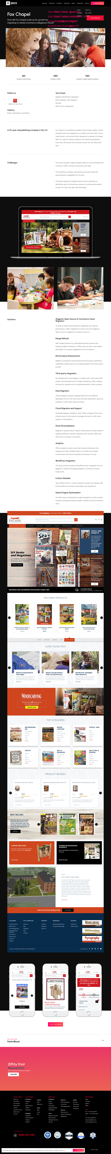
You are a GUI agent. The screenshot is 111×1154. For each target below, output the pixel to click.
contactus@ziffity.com (91, 1122)
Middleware (64, 1116)
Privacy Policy (94, 1149)
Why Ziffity (16, 1101)
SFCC (26, 1103)
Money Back (16, 1105)
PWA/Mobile (52, 1110)
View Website (95, 18)
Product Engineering (66, 1114)
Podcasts (87, 1101)
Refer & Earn (16, 1112)
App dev (63, 1110)
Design (50, 1101)
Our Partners (16, 1103)
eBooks (87, 1103)
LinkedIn (15, 1135)
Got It (78, 1150)
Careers (15, 1107)
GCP (38, 1114)
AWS (38, 1110)
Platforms (51, 3)
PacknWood (13, 1041)
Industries (66, 3)
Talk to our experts (55, 1024)
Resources (80, 3)
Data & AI (63, 1100)
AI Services (63, 1104)
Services (44, 3)
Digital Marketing (53, 1108)
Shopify (27, 1108)
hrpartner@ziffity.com (90, 1120)
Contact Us (97, 3)
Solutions (59, 3)
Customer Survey (17, 1110)
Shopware (28, 1110)
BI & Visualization (65, 1102)
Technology (76, 1104)
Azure (38, 1112)
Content (39, 1100)
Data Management (65, 1106)
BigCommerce (29, 1105)
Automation (76, 1108)
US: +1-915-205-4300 (91, 1110)
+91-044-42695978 (90, 1117)
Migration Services (53, 1115)
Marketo (27, 1122)
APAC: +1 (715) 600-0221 (91, 1113)
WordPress (39, 1104)
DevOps (51, 1122)
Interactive (51, 1099)
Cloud (38, 1108)
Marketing (28, 1113)
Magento (27, 1101)
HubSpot (27, 1120)
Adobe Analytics (29, 1118)
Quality (75, 1100)
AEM (38, 1102)
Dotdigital (27, 1115)
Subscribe (13, 1074)
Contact (15, 1114)
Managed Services (53, 1120)
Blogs (86, 1099)
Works (73, 3)
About (86, 3)
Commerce (28, 1099)
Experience (76, 1106)
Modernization (52, 1118)
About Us (15, 1099)
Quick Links (17, 1097)
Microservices (64, 1112)
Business (75, 1102)
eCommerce (52, 1105)
